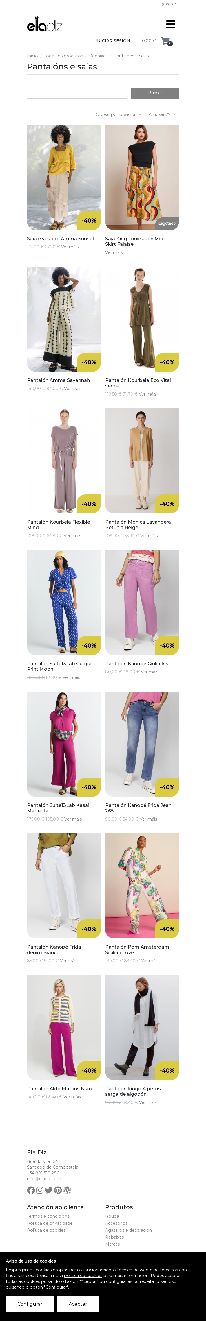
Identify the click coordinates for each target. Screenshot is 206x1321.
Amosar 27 (160, 114)
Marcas (112, 1244)
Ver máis (70, 247)
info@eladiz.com (44, 1178)
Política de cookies (46, 1230)
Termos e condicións (48, 1216)
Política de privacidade (50, 1223)
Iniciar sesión (113, 40)
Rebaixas (98, 55)
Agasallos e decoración (128, 1230)
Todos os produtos (63, 55)
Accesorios (116, 1223)
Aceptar (78, 1304)
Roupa (112, 1216)
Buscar (155, 92)
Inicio (32, 55)
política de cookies (83, 1275)
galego (167, 4)
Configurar (30, 1304)
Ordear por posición (117, 114)
